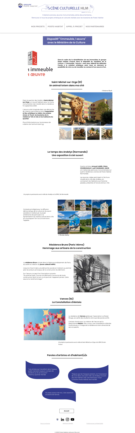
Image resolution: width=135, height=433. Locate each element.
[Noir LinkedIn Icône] (62, 419)
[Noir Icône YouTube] (72, 419)
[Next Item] (109, 109)
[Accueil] (66, 411)
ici (43, 124)
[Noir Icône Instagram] (67, 419)
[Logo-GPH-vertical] (57, 419)
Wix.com (77, 432)
